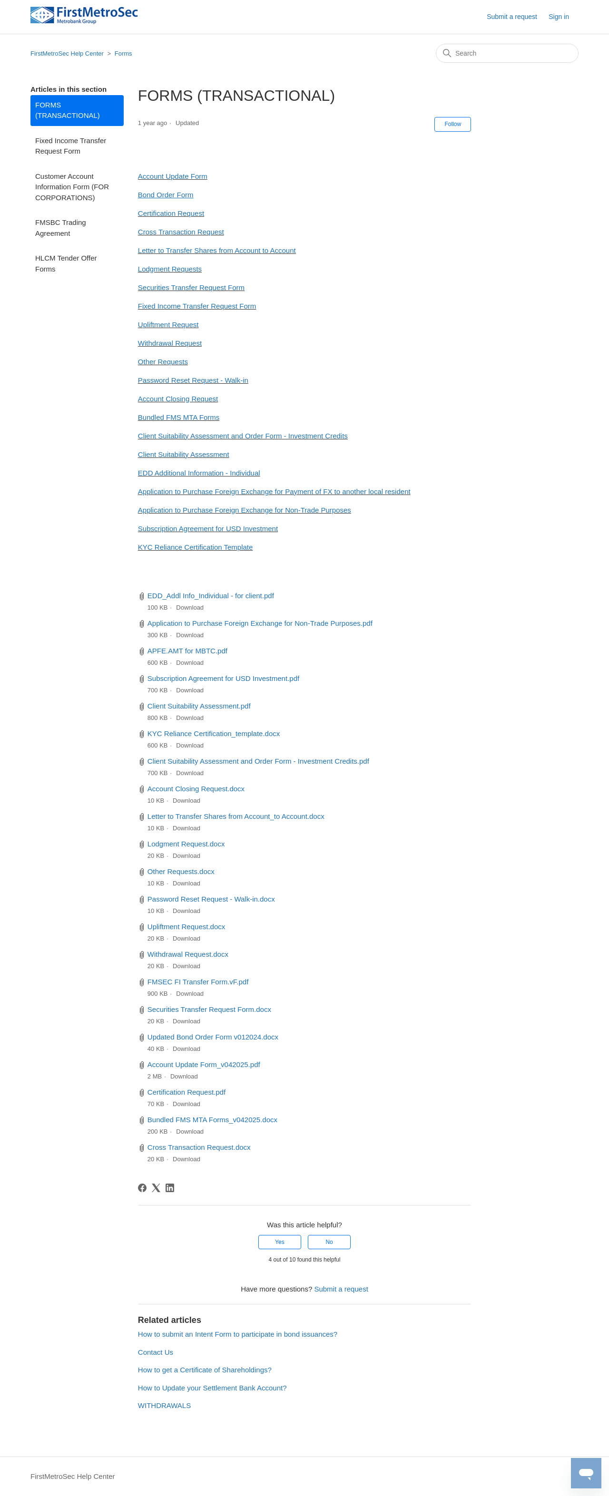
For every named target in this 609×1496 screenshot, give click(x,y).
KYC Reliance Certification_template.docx (213, 733)
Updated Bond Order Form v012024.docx (212, 1037)
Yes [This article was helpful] (280, 1242)
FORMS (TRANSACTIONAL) (67, 110)
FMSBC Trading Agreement (60, 227)
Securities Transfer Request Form (191, 287)
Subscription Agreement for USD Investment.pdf (223, 678)
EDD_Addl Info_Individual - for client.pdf (210, 596)
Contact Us (155, 1352)
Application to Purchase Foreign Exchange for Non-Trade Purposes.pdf (260, 623)
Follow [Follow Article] (452, 124)
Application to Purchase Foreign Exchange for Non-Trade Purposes (244, 510)
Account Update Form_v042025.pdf (203, 1064)
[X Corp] (156, 1188)
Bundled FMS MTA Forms (178, 417)
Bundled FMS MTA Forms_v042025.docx (212, 1120)
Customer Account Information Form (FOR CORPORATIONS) (72, 187)
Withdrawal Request (170, 343)
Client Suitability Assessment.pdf (199, 706)
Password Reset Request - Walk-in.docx (211, 899)
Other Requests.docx (181, 871)
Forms (123, 53)
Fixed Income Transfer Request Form (70, 145)
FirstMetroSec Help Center (67, 53)
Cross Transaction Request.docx (199, 1147)
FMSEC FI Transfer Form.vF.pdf (198, 982)
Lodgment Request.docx (186, 844)
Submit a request (512, 16)
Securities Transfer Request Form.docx (209, 1009)
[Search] (507, 53)
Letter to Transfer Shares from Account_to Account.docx (235, 816)
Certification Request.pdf (186, 1092)
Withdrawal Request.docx (187, 954)
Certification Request (171, 213)
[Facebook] (142, 1188)
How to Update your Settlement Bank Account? (212, 1388)
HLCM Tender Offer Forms (66, 263)
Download (190, 607)
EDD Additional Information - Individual (199, 473)
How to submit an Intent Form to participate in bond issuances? (237, 1334)
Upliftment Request (168, 325)
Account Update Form (172, 176)
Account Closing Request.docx (196, 789)
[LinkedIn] (170, 1188)
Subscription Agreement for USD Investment (208, 529)
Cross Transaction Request (181, 232)
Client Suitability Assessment (183, 454)
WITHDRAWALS (164, 1405)
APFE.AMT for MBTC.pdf (187, 651)
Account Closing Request (178, 399)
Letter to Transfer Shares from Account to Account (217, 250)
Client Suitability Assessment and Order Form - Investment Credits (243, 436)
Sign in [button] (559, 16)
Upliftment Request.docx (186, 927)
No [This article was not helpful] (329, 1242)
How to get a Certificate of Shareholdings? (205, 1370)
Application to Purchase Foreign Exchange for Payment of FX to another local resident (274, 491)
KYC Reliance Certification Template (195, 547)
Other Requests (163, 362)
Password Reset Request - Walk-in (193, 380)
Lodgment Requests (170, 269)
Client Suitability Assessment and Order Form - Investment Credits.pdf (258, 761)
